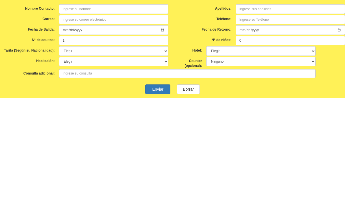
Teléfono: (223, 19)
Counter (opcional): (193, 63)
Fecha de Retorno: (216, 29)
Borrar (188, 89)
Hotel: (197, 50)
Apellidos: (223, 8)
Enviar (158, 89)
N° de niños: (221, 40)
